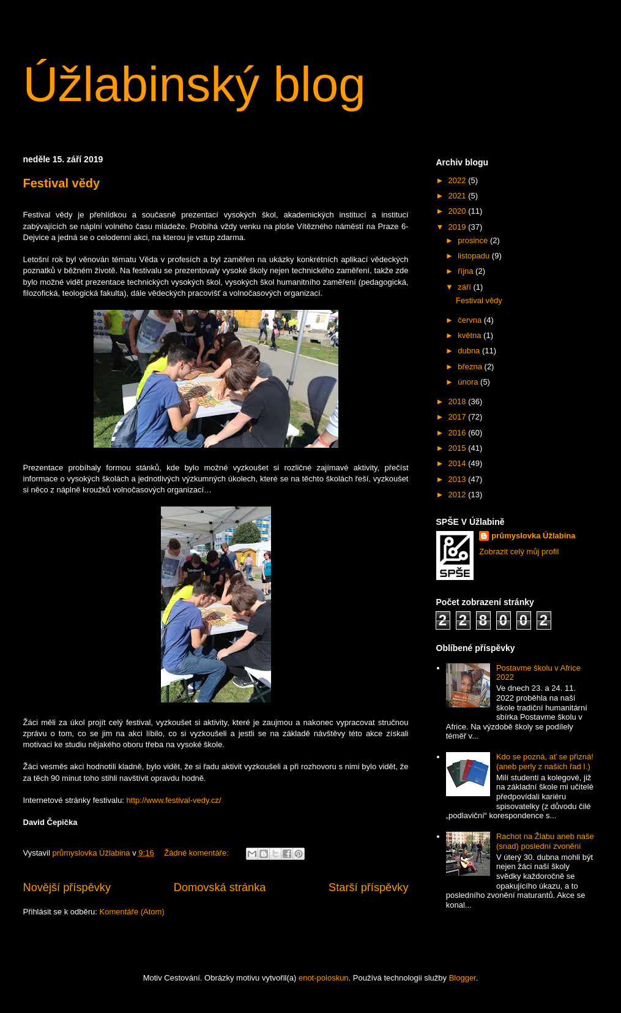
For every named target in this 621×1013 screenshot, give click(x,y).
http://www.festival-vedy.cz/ (174, 800)
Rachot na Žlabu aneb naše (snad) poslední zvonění (545, 841)
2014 (458, 463)
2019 (458, 227)
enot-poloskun (324, 977)
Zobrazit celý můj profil (519, 551)
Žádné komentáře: (197, 852)
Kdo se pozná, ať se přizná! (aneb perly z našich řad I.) (544, 761)
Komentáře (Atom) (132, 911)
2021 (458, 195)
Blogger (462, 977)
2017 (458, 416)
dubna (470, 350)
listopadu (475, 255)
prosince (474, 240)
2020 (458, 211)
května (470, 335)
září (465, 287)
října (466, 271)
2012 (458, 494)
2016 (458, 432)
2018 (458, 401)
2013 (458, 479)
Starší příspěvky (368, 887)
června (471, 320)
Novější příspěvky (67, 887)
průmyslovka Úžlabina (533, 535)
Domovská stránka (220, 887)
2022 (458, 180)
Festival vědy (61, 183)
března (471, 366)
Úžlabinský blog (194, 84)
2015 (458, 448)
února (469, 381)
